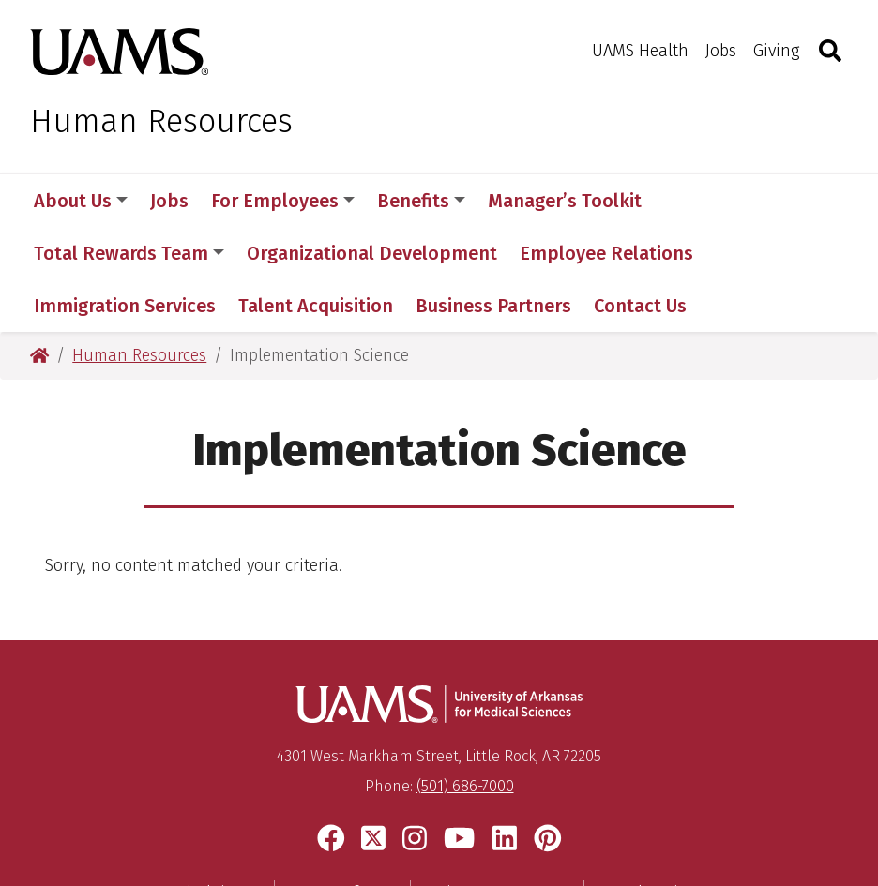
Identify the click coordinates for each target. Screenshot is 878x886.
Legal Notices (653, 787)
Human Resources (161, 121)
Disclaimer (215, 787)
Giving (776, 50)
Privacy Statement (497, 787)
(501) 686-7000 (465, 681)
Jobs (720, 50)
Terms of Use (342, 787)
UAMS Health (640, 50)
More (696, 200)
